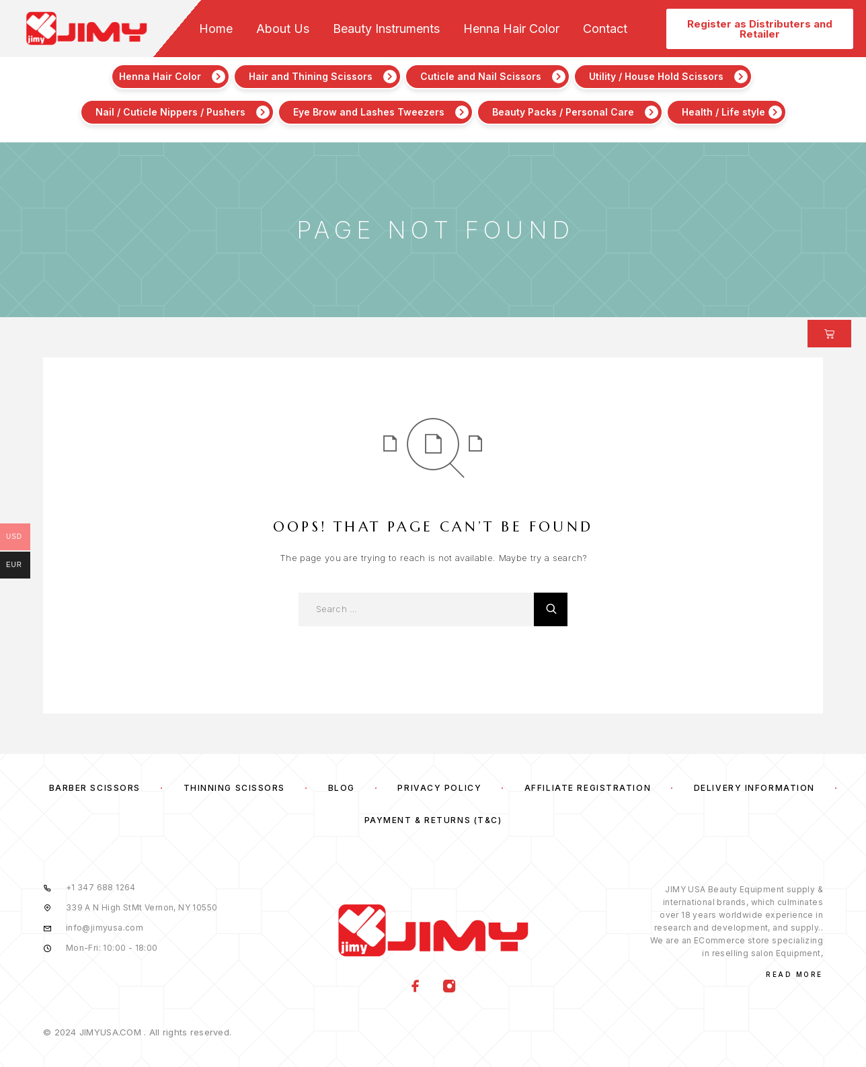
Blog (341, 788)
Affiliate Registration (587, 788)
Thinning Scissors (235, 788)
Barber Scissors (95, 788)
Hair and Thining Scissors (310, 76)
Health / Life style (723, 112)
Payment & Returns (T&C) (433, 820)
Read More (794, 974)
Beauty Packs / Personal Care (563, 112)
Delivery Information (754, 788)
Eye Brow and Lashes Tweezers (368, 112)
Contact (605, 29)
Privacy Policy (439, 788)
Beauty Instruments (386, 29)
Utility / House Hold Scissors (656, 76)
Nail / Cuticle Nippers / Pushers (170, 112)
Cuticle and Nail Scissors (480, 76)
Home (216, 29)
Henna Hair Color (511, 29)
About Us (282, 29)
